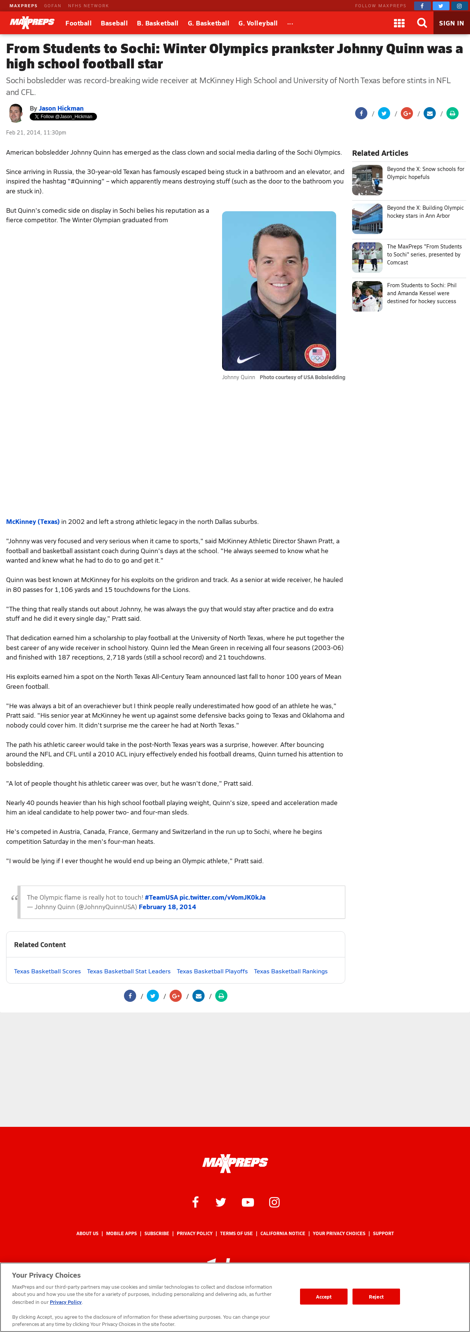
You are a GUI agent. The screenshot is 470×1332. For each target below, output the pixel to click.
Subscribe (156, 1233)
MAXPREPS (24, 5)
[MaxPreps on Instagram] (459, 6)
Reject (376, 1296)
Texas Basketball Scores (47, 971)
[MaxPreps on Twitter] (441, 6)
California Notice (282, 1233)
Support (383, 1233)
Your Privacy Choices (339, 1233)
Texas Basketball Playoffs (212, 971)
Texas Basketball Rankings (291, 971)
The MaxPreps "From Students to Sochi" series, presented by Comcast (424, 254)
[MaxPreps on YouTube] (248, 1202)
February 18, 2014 (167, 906)
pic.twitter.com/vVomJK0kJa (222, 897)
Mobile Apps (121, 1233)
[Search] (422, 22)
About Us (87, 1233)
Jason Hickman (61, 107)
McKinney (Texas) (33, 521)
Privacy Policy (195, 1233)
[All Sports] (290, 22)
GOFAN (53, 5)
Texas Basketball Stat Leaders (129, 971)
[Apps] (399, 22)
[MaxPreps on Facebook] (422, 6)
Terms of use (236, 1233)
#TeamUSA (161, 897)
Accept (324, 1296)
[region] (235, 1297)
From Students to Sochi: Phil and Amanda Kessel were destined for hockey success (422, 293)
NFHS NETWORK (88, 5)
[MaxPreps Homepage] (235, 1163)
